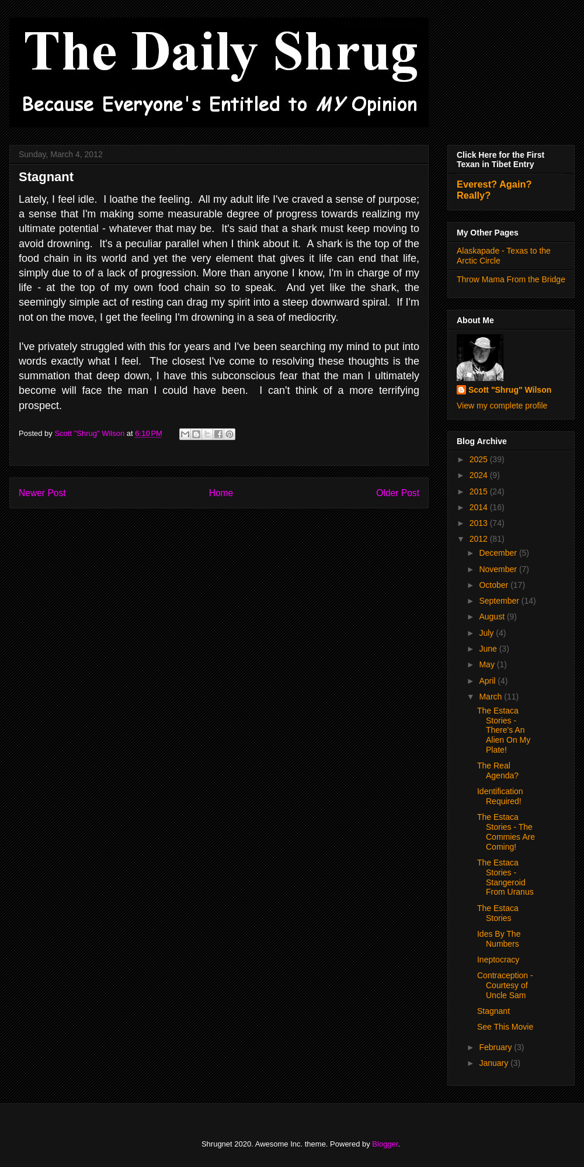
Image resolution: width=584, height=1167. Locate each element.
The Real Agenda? (498, 770)
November (499, 569)
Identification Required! (500, 796)
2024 (480, 475)
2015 (480, 491)
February (496, 1047)
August (492, 616)
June (489, 648)
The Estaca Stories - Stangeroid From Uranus (505, 877)
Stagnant (493, 1011)
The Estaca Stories (498, 913)
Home (221, 493)
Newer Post (42, 493)
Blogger (385, 1144)
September (500, 600)
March (491, 696)
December (499, 552)
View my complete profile (502, 405)
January (494, 1063)
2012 (480, 538)
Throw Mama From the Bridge (511, 279)
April (488, 680)
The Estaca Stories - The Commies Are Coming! (506, 831)
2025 (480, 459)
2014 (480, 507)
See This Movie (505, 1026)
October (494, 585)
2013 (480, 523)
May (487, 664)
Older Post (397, 493)
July (487, 633)
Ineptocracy (498, 959)
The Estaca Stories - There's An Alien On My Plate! (503, 730)
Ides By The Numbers (498, 938)
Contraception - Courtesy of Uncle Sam (505, 985)
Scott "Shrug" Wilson (509, 389)
